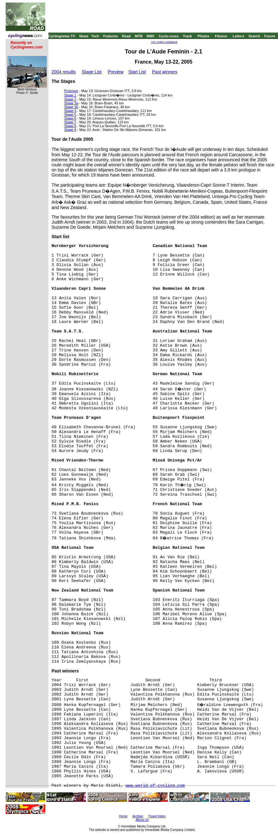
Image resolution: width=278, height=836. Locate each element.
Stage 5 (70, 114)
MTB (139, 36)
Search (254, 36)
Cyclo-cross (169, 36)
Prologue (71, 91)
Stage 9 (70, 130)
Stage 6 (70, 118)
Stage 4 (70, 111)
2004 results (64, 71)
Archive (138, 816)
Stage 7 (70, 122)
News (84, 36)
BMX (150, 36)
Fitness (221, 36)
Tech (95, 36)
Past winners (164, 71)
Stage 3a (71, 103)
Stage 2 (70, 99)
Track (187, 36)
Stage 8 (70, 126)
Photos (203, 36)
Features (110, 36)
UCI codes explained (164, 42)
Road (126, 36)
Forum (269, 36)
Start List (137, 71)
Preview (115, 71)
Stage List (92, 71)
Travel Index (157, 816)
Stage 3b (71, 107)
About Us (142, 819)
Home (123, 816)
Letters (238, 36)
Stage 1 (70, 95)
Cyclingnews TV (61, 36)
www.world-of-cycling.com (155, 785)
